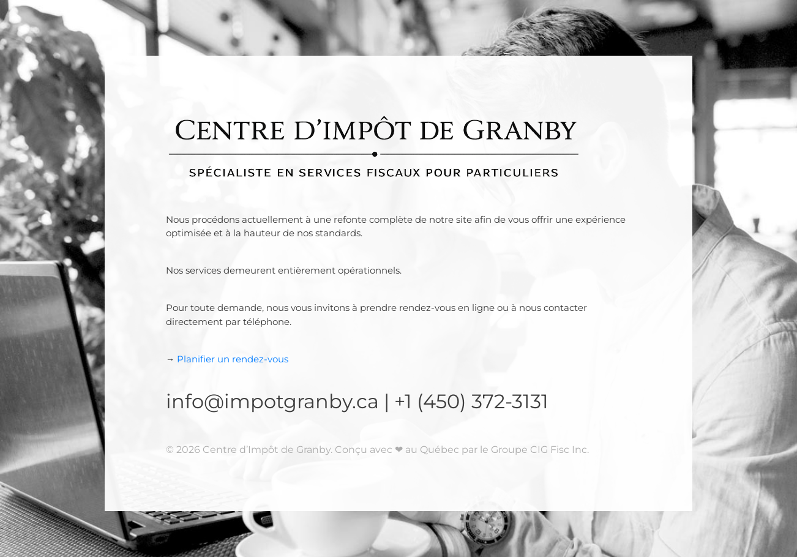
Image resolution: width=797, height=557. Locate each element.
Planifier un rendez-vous (227, 359)
